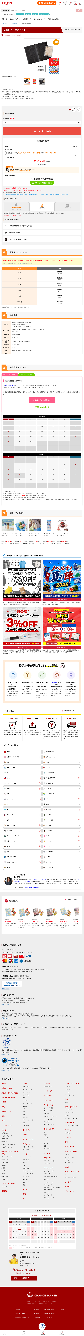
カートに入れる (42, 131)
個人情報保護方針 (49, 1308)
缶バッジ (67, 1114)
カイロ (67, 1185)
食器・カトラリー (49, 1123)
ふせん (25, 1105)
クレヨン (25, 1099)
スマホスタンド (48, 1181)
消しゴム (25, 1116)
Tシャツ (67, 1085)
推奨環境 (36, 1312)
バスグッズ (5, 1161)
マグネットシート (70, 1132)
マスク (4, 1172)
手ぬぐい (4, 1140)
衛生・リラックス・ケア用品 (10, 1151)
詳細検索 (5, 10)
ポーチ (25, 1161)
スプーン (46, 1134)
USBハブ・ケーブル (50, 1160)
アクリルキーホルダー (71, 1124)
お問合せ (24, 1277)
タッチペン (47, 1178)
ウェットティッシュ (7, 1156)
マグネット (69, 1129)
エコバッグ (26, 1159)
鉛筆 (24, 1096)
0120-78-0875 (25, 1268)
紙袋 (24, 1184)
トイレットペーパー (7, 1178)
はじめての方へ (15, 19)
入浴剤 (4, 1164)
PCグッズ (47, 1157)
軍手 (66, 1101)
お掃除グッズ (48, 1085)
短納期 (54, 682)
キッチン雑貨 (48, 1109)
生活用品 (47, 1082)
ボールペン (20, 14)
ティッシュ (26, 1143)
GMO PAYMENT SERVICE (32, 886)
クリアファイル (45, 14)
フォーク (46, 1136)
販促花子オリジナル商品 (10, 1092)
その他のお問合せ (15, 233)
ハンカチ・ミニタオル (8, 1143)
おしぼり (4, 1185)
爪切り (4, 1169)
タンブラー (47, 1094)
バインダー (26, 1124)
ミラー (67, 1173)
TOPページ (4, 23)
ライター (68, 1136)
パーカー (67, 1091)
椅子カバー (68, 1159)
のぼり (67, 1153)
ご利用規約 (37, 1316)
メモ (24, 1108)
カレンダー (69, 1181)
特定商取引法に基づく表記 (22, 1316)
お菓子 (35, 14)
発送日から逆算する (26, 374)
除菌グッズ (5, 1175)
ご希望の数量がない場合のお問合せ (21, 226)
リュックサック (27, 1181)
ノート (25, 1110)
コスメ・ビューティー (72, 1171)
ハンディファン (7, 1124)
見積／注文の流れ (53, 19)
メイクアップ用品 (70, 1176)
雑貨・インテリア (71, 1106)
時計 (66, 1141)
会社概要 (36, 1308)
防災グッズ (14, 23)
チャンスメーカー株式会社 (39, 878)
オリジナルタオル (7, 1135)
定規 (24, 1121)
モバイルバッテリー (50, 1170)
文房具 (25, 1082)
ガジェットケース (49, 1197)
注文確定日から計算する (10, 374)
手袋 (66, 1098)
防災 (14, 35)
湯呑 (45, 1145)
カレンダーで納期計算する (42, 183)
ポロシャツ (68, 1088)
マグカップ (47, 1090)
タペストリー (69, 1161)
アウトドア (7, 35)
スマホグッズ (48, 1167)
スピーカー (47, 1191)
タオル (4, 1129)
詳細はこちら (5, 987)
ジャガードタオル (7, 1146)
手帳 (24, 1113)
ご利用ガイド (27, 19)
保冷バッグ (26, 1178)
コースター (47, 1147)
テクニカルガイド (39, 19)
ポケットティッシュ (29, 1146)
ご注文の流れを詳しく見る (71, 710)
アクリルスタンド (70, 1111)
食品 (3, 1106)
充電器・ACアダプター (50, 1175)
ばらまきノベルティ (8, 1096)
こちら (22, 263)
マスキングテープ (28, 1119)
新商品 (4, 1082)
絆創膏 (4, 1167)
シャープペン (27, 1091)
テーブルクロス (69, 1156)
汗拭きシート (5, 1158)
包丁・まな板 (48, 1118)
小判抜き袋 (26, 1167)
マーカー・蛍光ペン (29, 1088)
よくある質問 (48, 1316)
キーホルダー (69, 1108)
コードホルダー (48, 1194)
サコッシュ (26, 1175)
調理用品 (46, 1121)
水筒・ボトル (48, 1099)
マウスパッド (48, 1162)
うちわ (28, 14)
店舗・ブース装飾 (71, 1150)
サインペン (26, 1094)
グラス (46, 1142)
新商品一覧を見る (72, 900)
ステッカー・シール (71, 1117)
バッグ (25, 1153)
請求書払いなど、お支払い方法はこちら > (20, 170)
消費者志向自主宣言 (49, 1312)
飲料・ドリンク (7, 1110)
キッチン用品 (48, 1104)
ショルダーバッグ (28, 1172)
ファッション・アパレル (73, 1082)
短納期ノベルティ (8, 1087)
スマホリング (48, 1184)
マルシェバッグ (27, 1170)
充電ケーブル (48, 1173)
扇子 (3, 1120)
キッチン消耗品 (48, 1107)
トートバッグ (27, 1156)
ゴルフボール (69, 1145)
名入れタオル (5, 1132)
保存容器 (46, 1112)
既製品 (18, 35)
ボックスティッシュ (29, 1148)
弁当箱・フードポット (50, 1115)
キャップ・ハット (70, 1094)
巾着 (24, 1164)
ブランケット (69, 1190)
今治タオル (5, 1137)
